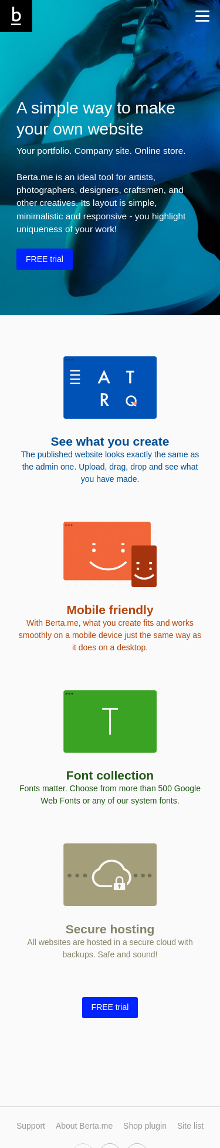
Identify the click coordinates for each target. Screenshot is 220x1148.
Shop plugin (145, 1125)
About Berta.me (84, 1125)
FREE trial (44, 259)
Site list (190, 1125)
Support (30, 1125)
